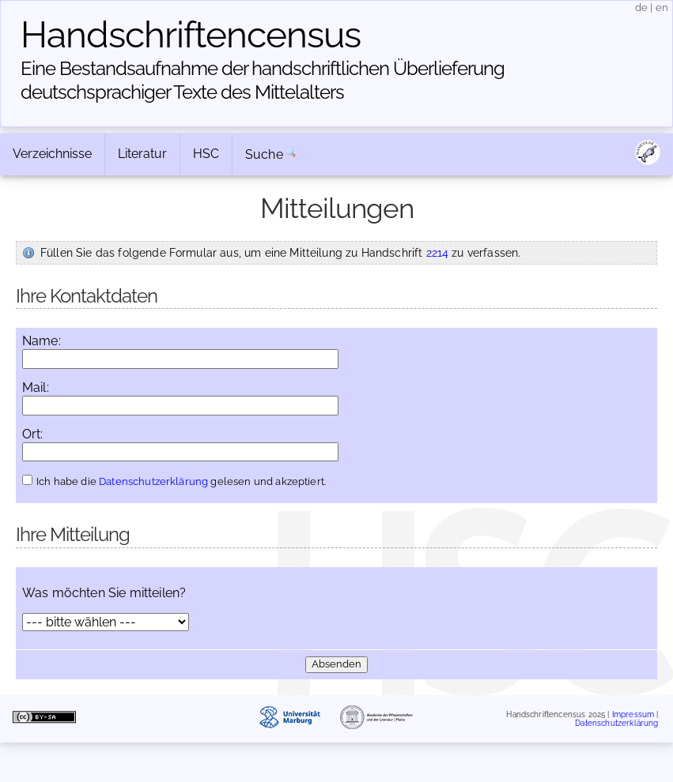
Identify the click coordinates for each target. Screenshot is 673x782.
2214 (437, 252)
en (662, 7)
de (641, 7)
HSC (206, 153)
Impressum (633, 713)
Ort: (32, 434)
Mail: (35, 388)
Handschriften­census (191, 34)
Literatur (142, 153)
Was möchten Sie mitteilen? (104, 593)
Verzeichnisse (52, 153)
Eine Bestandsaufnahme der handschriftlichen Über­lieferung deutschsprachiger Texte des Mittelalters (263, 80)
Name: (41, 341)
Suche (264, 154)
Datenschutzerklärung (153, 481)
